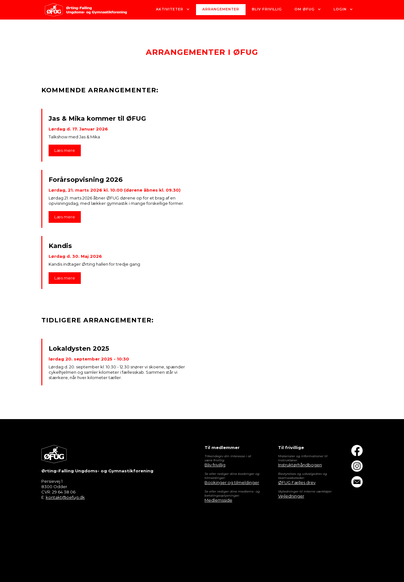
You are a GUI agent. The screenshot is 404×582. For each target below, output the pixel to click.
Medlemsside (218, 500)
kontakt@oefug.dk (65, 497)
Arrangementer (220, 9)
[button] (173, 9)
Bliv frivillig (215, 464)
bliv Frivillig (267, 9)
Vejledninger (291, 495)
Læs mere (64, 150)
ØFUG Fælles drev (297, 482)
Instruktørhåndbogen (300, 464)
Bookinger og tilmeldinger (232, 482)
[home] (86, 9)
